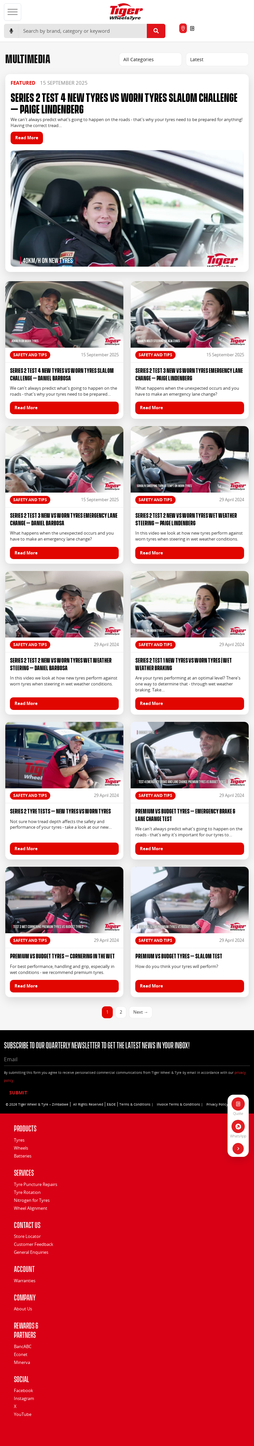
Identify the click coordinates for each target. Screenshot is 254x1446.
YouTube (22, 1414)
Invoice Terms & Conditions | (180, 1104)
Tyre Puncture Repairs (35, 1184)
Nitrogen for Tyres (32, 1200)
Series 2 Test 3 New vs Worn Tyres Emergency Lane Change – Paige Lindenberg (189, 374)
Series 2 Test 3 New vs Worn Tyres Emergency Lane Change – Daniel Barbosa (63, 518)
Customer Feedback (33, 1244)
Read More (26, 138)
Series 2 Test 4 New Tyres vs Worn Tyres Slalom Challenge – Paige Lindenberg (124, 102)
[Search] (83, 31)
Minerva (22, 1362)
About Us (23, 1309)
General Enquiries (31, 1252)
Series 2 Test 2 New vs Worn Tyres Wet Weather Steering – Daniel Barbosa (60, 663)
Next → (140, 1012)
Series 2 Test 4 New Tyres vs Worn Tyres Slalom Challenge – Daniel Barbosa (62, 374)
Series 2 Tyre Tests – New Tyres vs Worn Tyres (60, 810)
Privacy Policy (217, 1104)
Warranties (24, 1281)
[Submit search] (156, 31)
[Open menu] (12, 12)
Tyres (19, 1140)
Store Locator (27, 1236)
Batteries (22, 1156)
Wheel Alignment (30, 1208)
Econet (20, 1354)
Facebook (23, 1390)
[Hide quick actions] (238, 1148)
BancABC (22, 1346)
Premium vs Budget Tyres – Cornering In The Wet (62, 955)
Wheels (21, 1148)
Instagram (24, 1398)
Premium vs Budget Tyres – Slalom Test (178, 955)
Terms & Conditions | (136, 1104)
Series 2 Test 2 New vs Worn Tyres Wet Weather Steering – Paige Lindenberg (186, 518)
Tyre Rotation (27, 1192)
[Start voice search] (11, 31)
